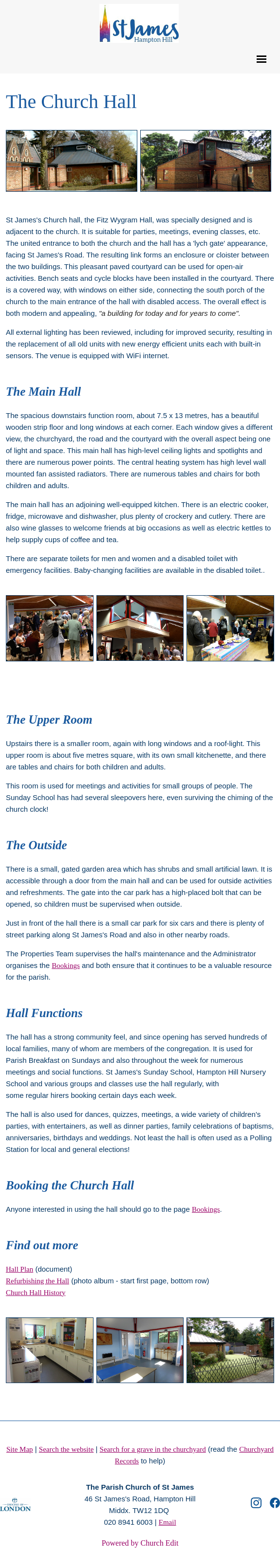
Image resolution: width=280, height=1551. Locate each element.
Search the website (66, 1449)
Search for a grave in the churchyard (153, 1449)
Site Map (19, 1449)
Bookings (66, 965)
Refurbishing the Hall (37, 1280)
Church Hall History (35, 1292)
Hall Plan (19, 1269)
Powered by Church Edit (140, 1543)
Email (167, 1522)
